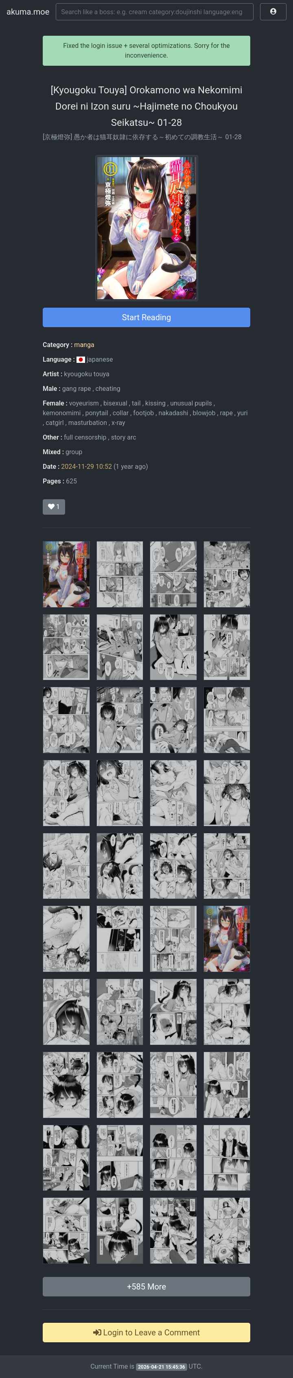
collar (121, 413)
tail (136, 403)
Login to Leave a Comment (146, 1332)
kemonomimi (62, 413)
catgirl (55, 423)
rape (226, 413)
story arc (123, 437)
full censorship (85, 437)
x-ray (118, 423)
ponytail (96, 413)
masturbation (87, 423)
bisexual (115, 403)
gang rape (76, 388)
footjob (143, 413)
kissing (155, 403)
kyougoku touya (86, 374)
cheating (108, 388)
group (74, 452)
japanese (95, 359)
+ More (146, 1287)
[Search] (155, 11)
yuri (242, 413)
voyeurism (84, 403)
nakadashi (173, 413)
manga (84, 345)
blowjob (204, 413)
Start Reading (146, 317)
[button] (273, 11)
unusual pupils (191, 403)
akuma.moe (28, 12)
